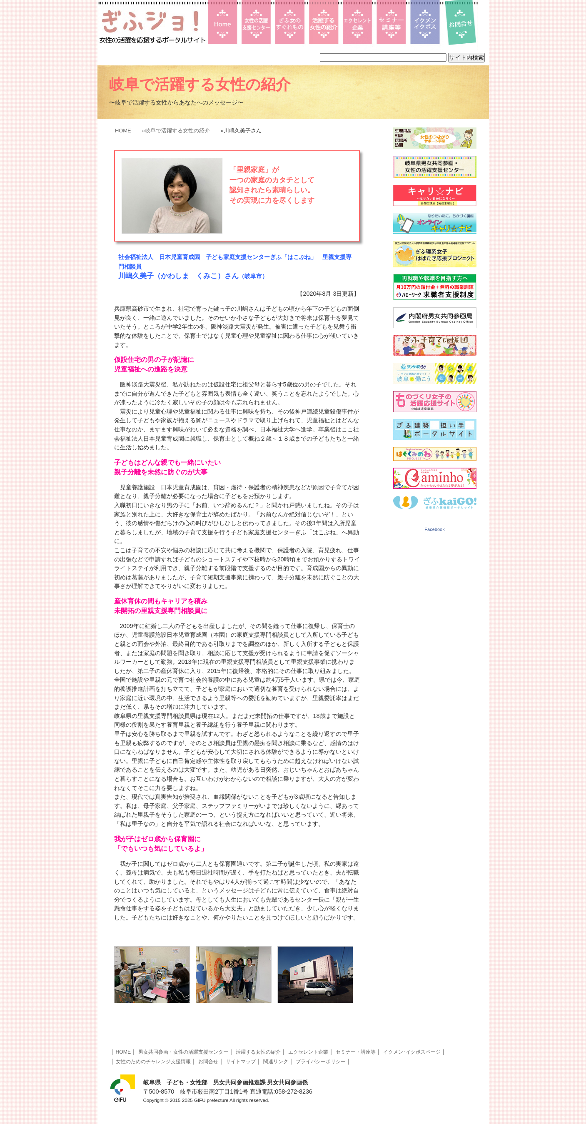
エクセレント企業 (308, 1052)
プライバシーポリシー (321, 1061)
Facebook (434, 529)
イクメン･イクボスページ (412, 1052)
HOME (123, 130)
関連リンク (275, 1061)
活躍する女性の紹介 (258, 1052)
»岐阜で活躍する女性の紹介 (176, 130)
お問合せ (208, 1061)
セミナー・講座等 (356, 1052)
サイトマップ (241, 1061)
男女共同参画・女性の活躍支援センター (183, 1052)
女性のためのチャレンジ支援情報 (153, 1061)
